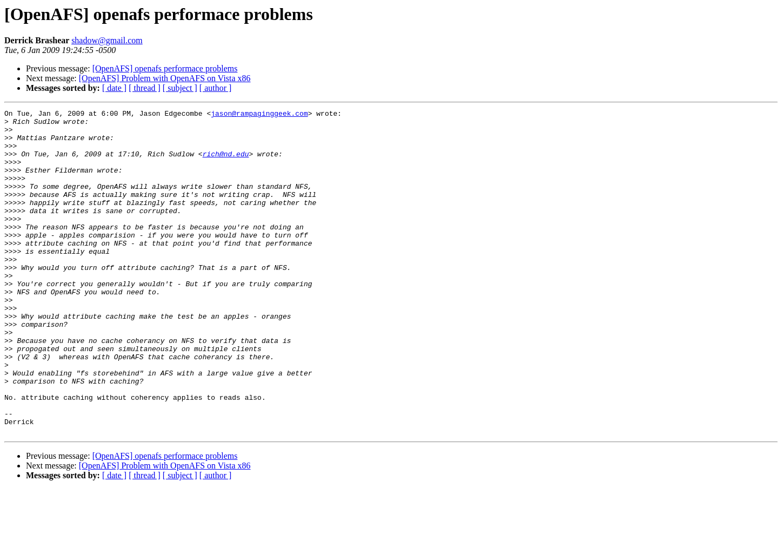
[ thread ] (145, 88)
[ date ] (114, 88)
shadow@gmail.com (107, 40)
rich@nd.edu (226, 163)
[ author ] (215, 88)
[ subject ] (180, 88)
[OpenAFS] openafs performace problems (165, 68)
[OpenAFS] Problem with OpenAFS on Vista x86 (165, 78)
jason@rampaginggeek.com (259, 115)
